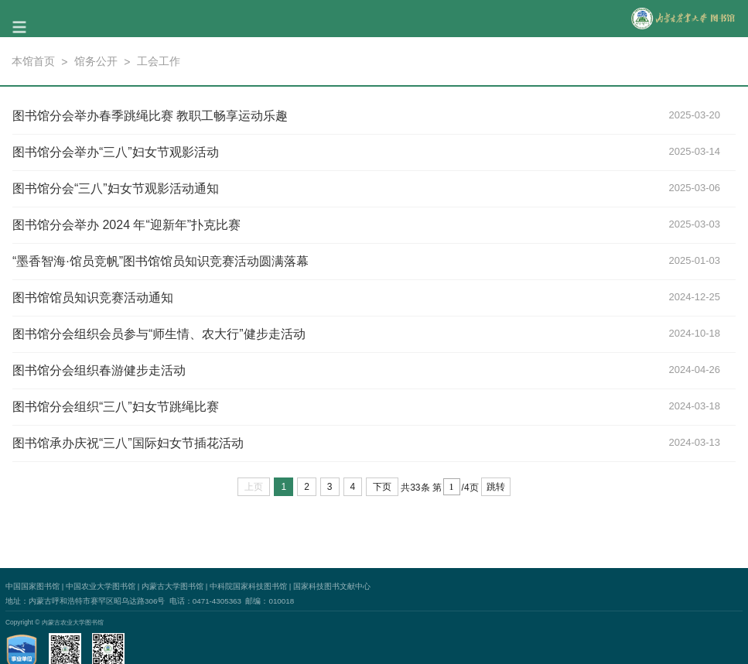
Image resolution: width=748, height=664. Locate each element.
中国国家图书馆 (32, 586)
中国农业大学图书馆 (100, 586)
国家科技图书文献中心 (332, 586)
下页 (382, 486)
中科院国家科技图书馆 (248, 586)
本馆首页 (33, 61)
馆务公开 (96, 61)
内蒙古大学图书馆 (172, 586)
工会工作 (158, 61)
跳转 (496, 486)
